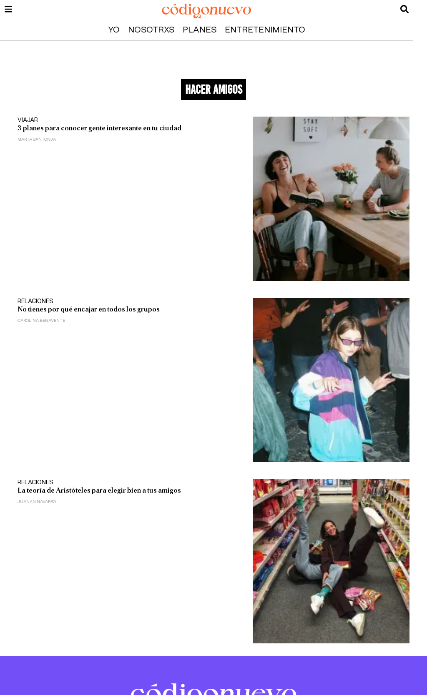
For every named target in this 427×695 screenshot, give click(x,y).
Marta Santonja (37, 139)
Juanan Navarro (37, 502)
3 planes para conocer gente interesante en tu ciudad (99, 128)
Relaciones (35, 301)
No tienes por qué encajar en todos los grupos (89, 309)
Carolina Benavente (41, 321)
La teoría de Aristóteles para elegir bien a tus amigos (99, 490)
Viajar (28, 120)
